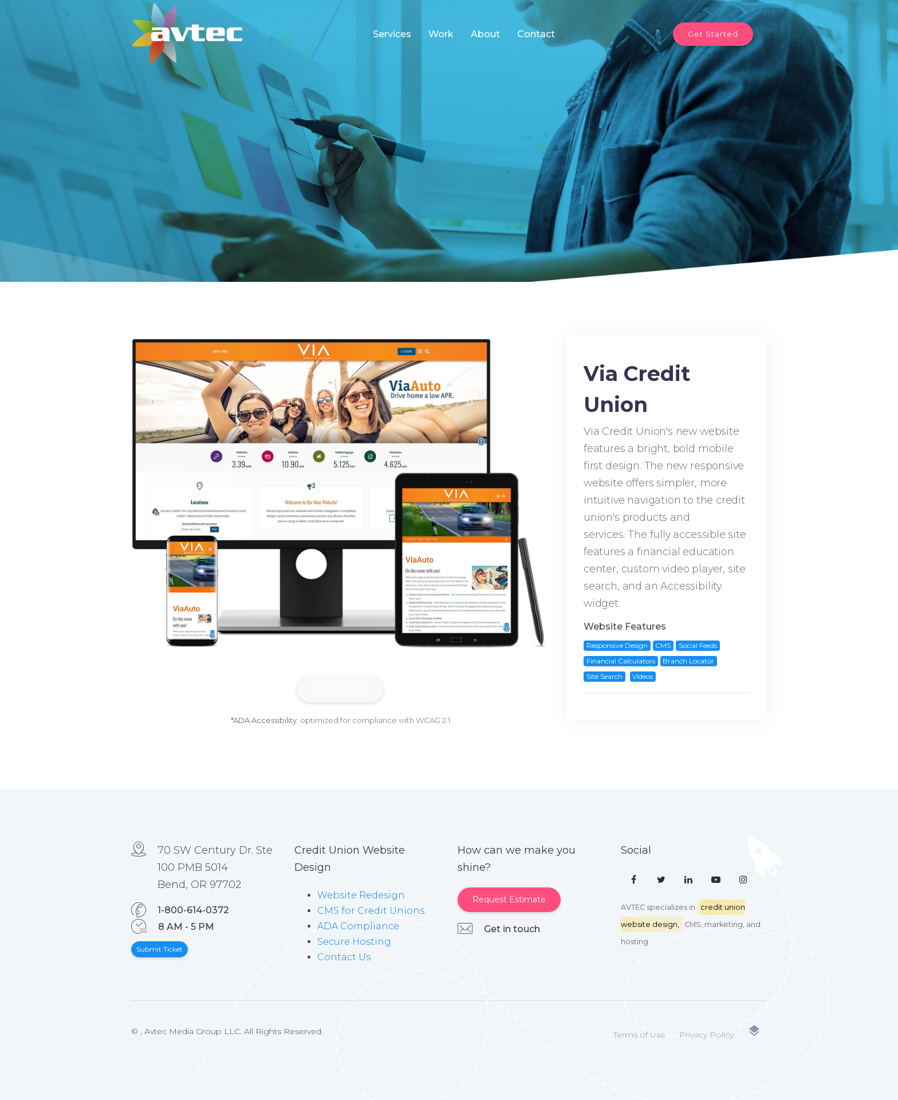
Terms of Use (639, 1035)
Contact (536, 34)
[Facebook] (633, 880)
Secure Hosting (354, 941)
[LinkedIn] (688, 880)
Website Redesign (361, 895)
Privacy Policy (706, 1035)
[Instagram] (743, 880)
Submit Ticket (159, 949)
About (485, 34)
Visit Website (340, 688)
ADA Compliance (358, 926)
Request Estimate (509, 899)
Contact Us (344, 957)
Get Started (713, 33)
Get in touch (512, 929)
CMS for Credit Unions (370, 910)
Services (392, 34)
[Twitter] (661, 880)
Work (441, 34)
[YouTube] (716, 880)
